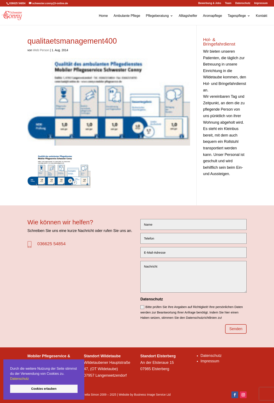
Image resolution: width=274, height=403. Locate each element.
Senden (235, 329)
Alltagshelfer (188, 15)
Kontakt (261, 15)
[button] (30, 379)
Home (103, 15)
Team (228, 3)
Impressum (261, 3)
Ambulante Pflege (127, 15)
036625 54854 (51, 243)
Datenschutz (19, 378)
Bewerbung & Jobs (209, 3)
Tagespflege (237, 15)
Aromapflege (212, 15)
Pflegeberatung (157, 15)
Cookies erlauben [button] (43, 388)
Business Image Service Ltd (152, 394)
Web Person (41, 50)
